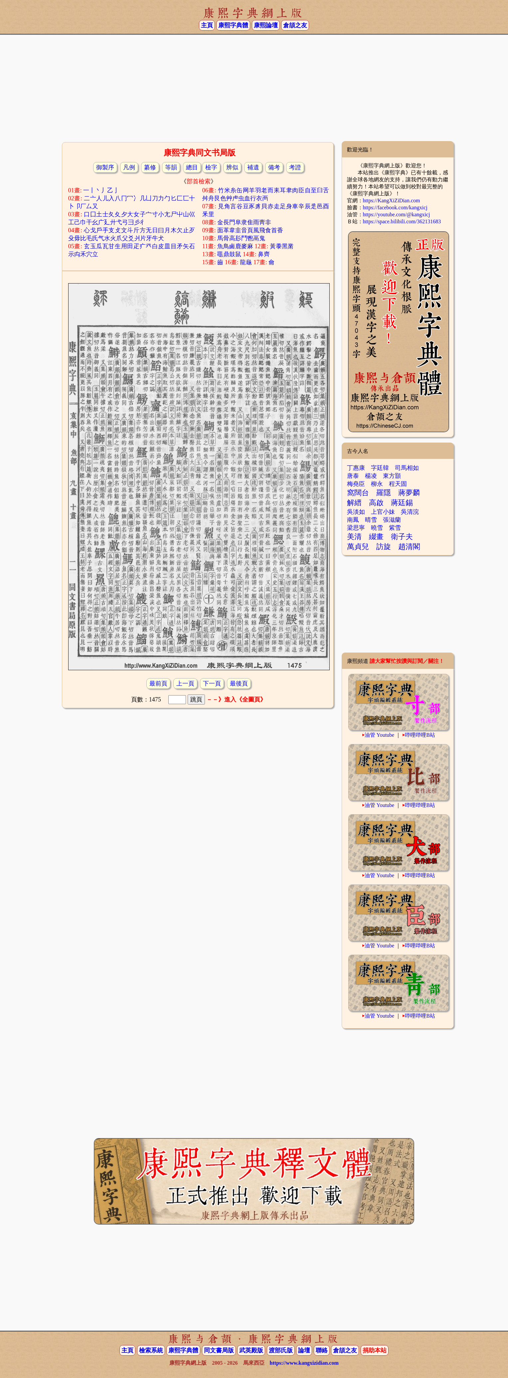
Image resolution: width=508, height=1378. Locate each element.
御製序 (105, 167)
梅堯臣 (356, 484)
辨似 (232, 167)
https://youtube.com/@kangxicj (396, 214)
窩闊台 (358, 493)
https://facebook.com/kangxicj (395, 207)
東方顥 (392, 476)
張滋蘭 (392, 519)
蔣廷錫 (402, 502)
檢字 (211, 167)
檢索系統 (151, 1350)
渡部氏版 (281, 1350)
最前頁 (158, 683)
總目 (192, 167)
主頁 (207, 25)
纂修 (150, 167)
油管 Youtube (380, 735)
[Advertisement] (254, 87)
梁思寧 (356, 527)
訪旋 (383, 546)
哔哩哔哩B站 (420, 735)
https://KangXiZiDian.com (391, 200)
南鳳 (353, 519)
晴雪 (371, 519)
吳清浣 (410, 511)
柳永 (377, 484)
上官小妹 (383, 511)
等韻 (171, 167)
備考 (274, 167)
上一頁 (185, 683)
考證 (295, 167)
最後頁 (239, 683)
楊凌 (371, 476)
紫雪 (395, 527)
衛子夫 (402, 536)
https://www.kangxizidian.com (304, 1363)
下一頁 (212, 683)
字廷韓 (380, 468)
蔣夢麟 (409, 493)
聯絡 (322, 1350)
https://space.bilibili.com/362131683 (402, 221)
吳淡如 (356, 511)
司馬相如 (407, 468)
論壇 (304, 1350)
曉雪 (377, 527)
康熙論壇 (266, 25)
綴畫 (376, 536)
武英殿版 (251, 1350)
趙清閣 (409, 546)
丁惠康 (356, 468)
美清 (354, 536)
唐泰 (353, 476)
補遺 (253, 167)
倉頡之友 (295, 25)
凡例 (129, 167)
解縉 (354, 502)
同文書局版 (219, 1350)
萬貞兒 (358, 546)
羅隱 (383, 493)
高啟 (376, 502)
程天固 (398, 484)
